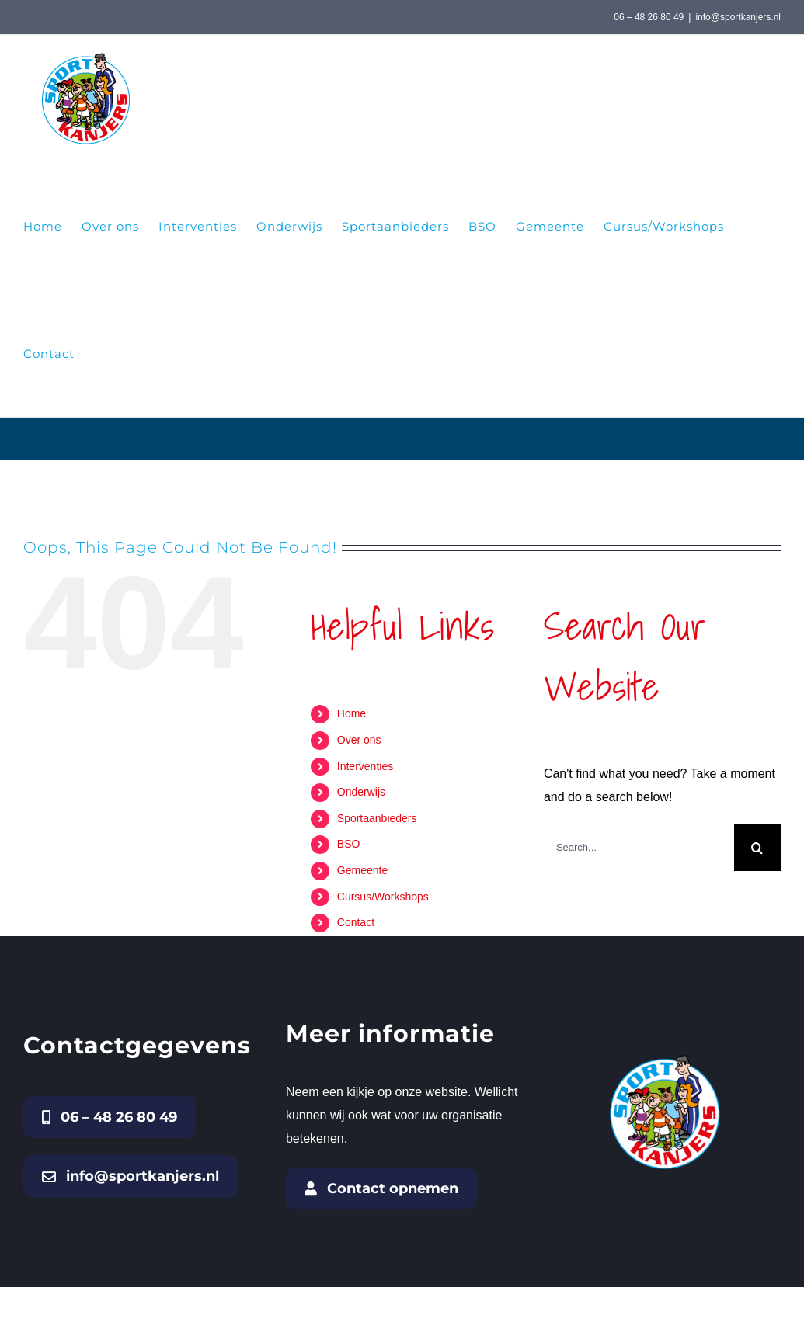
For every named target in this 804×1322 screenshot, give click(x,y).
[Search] (757, 847)
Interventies (365, 766)
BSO (348, 844)
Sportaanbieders (377, 818)
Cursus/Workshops (383, 896)
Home (351, 713)
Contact (355, 922)
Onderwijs (361, 792)
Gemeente (362, 870)
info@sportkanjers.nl (738, 17)
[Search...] (639, 847)
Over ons (359, 740)
